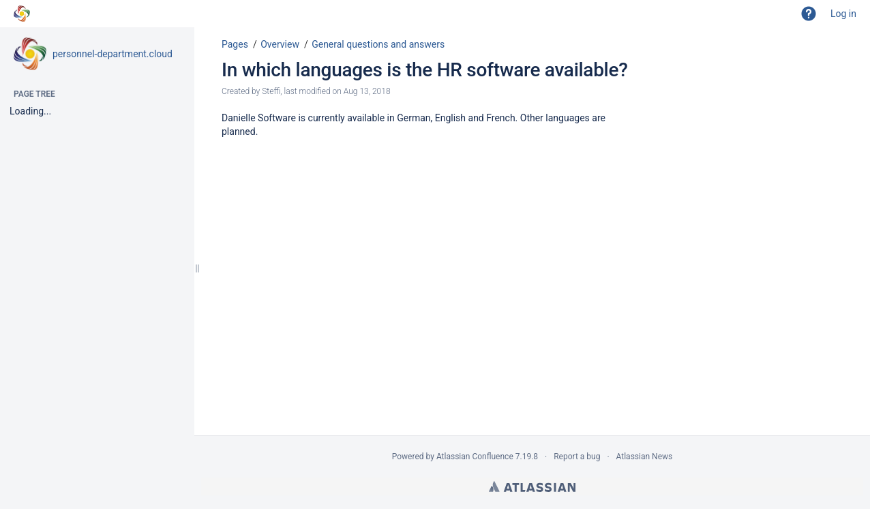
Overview (279, 44)
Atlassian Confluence (474, 456)
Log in (843, 13)
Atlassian (532, 486)
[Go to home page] (22, 13)
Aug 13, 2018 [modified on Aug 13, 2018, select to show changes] (367, 91)
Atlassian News (644, 456)
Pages (235, 44)
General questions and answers (378, 44)
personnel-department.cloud (112, 53)
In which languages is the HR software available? (425, 70)
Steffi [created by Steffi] (271, 91)
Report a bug (577, 456)
